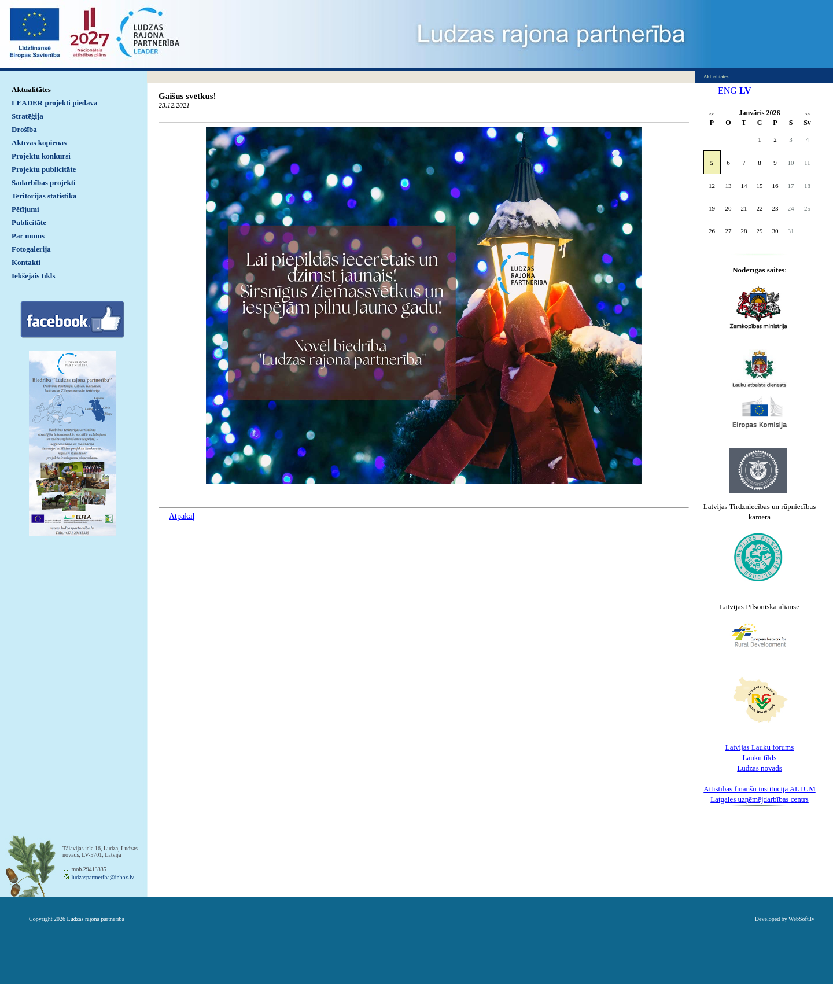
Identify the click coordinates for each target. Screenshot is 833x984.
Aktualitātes (31, 89)
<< (711, 114)
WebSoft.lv (801, 919)
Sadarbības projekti (44, 182)
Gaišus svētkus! (187, 96)
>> (807, 114)
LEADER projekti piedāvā (55, 102)
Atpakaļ (181, 516)
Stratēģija (27, 116)
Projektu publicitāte (44, 169)
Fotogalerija (31, 249)
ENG (727, 90)
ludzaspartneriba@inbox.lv (102, 877)
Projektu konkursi (41, 156)
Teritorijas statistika (44, 195)
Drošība (24, 129)
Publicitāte (29, 222)
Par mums (28, 235)
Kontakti (26, 262)
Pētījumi (25, 209)
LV (745, 90)
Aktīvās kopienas (39, 142)
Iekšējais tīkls (33, 275)
